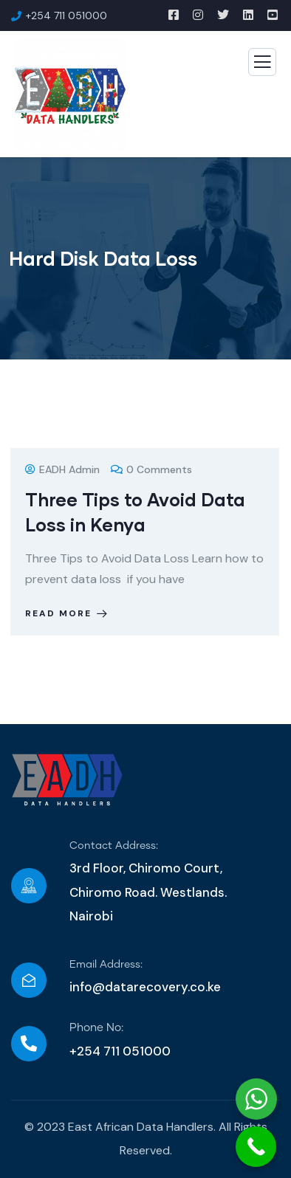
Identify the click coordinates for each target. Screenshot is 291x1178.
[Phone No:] (29, 1043)
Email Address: (106, 965)
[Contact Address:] (29, 885)
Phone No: (96, 1027)
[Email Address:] (29, 980)
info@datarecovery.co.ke (145, 987)
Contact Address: (113, 846)
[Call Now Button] (256, 1146)
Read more (67, 613)
